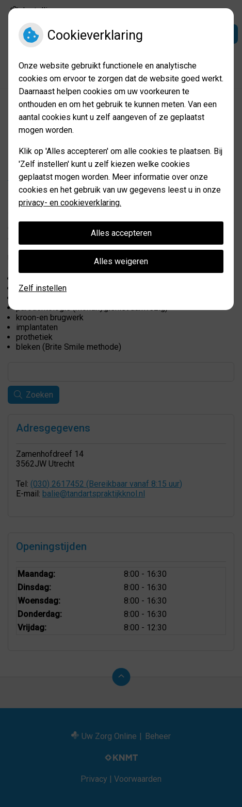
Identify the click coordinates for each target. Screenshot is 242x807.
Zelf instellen (43, 288)
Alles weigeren (121, 261)
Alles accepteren (121, 233)
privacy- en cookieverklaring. (70, 203)
